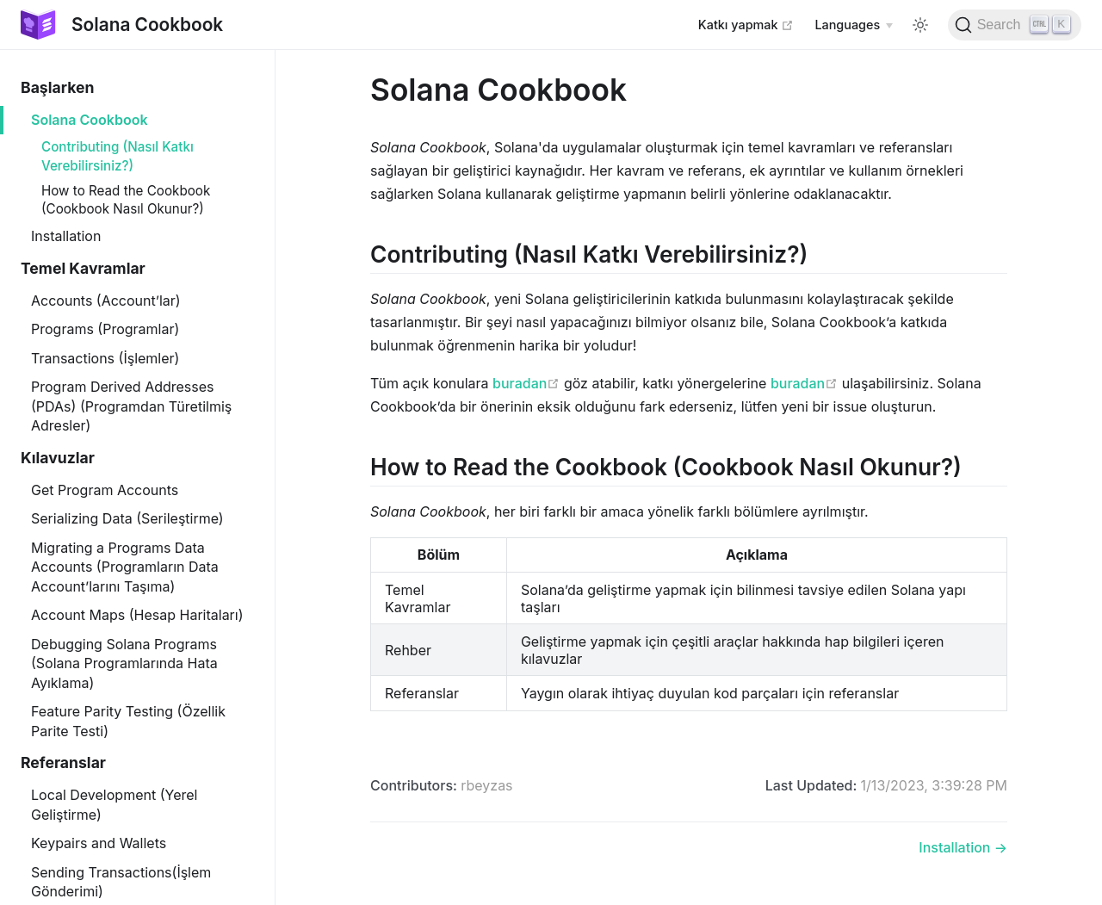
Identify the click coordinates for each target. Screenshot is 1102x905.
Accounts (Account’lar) (106, 300)
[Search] (1014, 24)
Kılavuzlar (58, 458)
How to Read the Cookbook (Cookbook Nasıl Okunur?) (125, 200)
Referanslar (63, 762)
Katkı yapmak (746, 24)
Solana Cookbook (89, 119)
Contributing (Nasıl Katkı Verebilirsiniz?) (117, 156)
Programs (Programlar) (105, 329)
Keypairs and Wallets (98, 843)
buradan (526, 383)
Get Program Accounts (104, 490)
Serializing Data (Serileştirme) (127, 518)
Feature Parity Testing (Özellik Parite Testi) (128, 721)
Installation (66, 236)
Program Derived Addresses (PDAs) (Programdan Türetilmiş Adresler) (131, 406)
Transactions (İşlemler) (105, 358)
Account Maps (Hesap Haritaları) (137, 614)
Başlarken (57, 87)
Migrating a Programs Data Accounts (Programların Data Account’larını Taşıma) (125, 567)
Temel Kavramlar (83, 268)
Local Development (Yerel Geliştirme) (114, 804)
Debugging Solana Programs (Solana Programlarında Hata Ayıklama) (124, 663)
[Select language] (853, 24)
